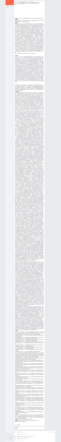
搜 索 (11, 437)
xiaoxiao (17, 4)
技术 (7, 7)
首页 (7, 5)
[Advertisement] (10, 20)
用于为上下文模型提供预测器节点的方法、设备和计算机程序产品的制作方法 (26, 1)
